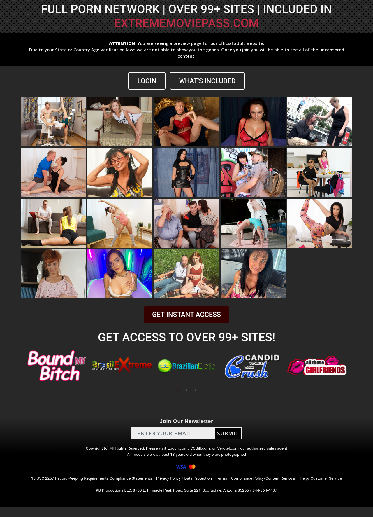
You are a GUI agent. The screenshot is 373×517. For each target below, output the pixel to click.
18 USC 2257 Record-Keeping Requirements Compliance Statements (78, 485)
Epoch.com (177, 450)
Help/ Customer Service (341, 485)
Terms (227, 485)
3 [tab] (195, 391)
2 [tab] (186, 391)
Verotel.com (233, 450)
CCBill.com (202, 450)
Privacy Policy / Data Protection (184, 485)
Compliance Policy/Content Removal (275, 485)
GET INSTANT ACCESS (186, 315)
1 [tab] (178, 391)
